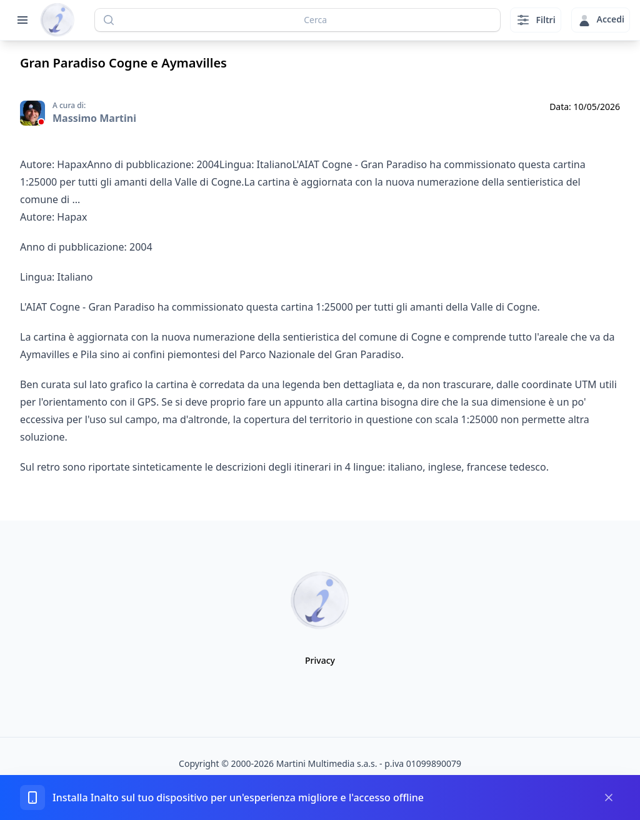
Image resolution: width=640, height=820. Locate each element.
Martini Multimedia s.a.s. (327, 763)
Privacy (320, 660)
